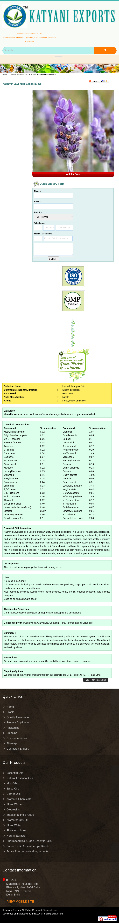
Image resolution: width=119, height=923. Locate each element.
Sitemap (12, 743)
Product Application (18, 722)
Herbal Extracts (16, 835)
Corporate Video (17, 738)
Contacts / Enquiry (18, 748)
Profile (10, 712)
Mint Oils (12, 783)
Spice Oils (13, 788)
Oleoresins (13, 809)
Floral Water (14, 825)
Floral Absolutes (16, 830)
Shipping (12, 733)
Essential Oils (15, 772)
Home (4, 74)
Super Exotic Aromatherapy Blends (28, 846)
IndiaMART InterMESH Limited (47, 913)
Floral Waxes (15, 804)
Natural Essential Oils (19, 74)
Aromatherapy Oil (17, 820)
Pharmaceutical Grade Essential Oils (29, 841)
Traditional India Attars (20, 814)
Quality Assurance (18, 717)
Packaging (13, 727)
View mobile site (20, 901)
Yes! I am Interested (96, 680)
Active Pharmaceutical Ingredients (27, 851)
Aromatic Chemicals (19, 799)
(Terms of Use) (49, 910)
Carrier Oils (14, 793)
